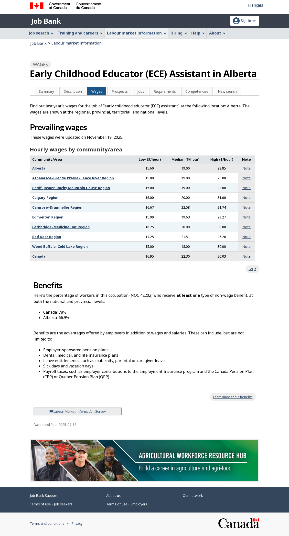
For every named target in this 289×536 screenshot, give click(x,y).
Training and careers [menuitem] (80, 33)
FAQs (252, 269)
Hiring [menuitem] (179, 33)
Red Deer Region (46, 236)
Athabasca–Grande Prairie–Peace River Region (73, 178)
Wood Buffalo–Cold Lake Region (60, 246)
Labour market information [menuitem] (136, 33)
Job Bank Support (44, 495)
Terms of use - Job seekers (51, 504)
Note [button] (246, 168)
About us (113, 495)
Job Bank (46, 21)
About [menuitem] (217, 33)
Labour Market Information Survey (77, 411)
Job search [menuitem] (41, 33)
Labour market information (76, 43)
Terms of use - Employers (126, 504)
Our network (193, 495)
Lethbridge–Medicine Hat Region (61, 227)
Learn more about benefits (233, 397)
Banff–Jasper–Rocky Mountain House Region (71, 187)
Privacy (77, 523)
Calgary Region (45, 197)
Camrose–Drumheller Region (57, 207)
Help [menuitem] (198, 33)
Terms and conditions (47, 523)
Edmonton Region (47, 217)
